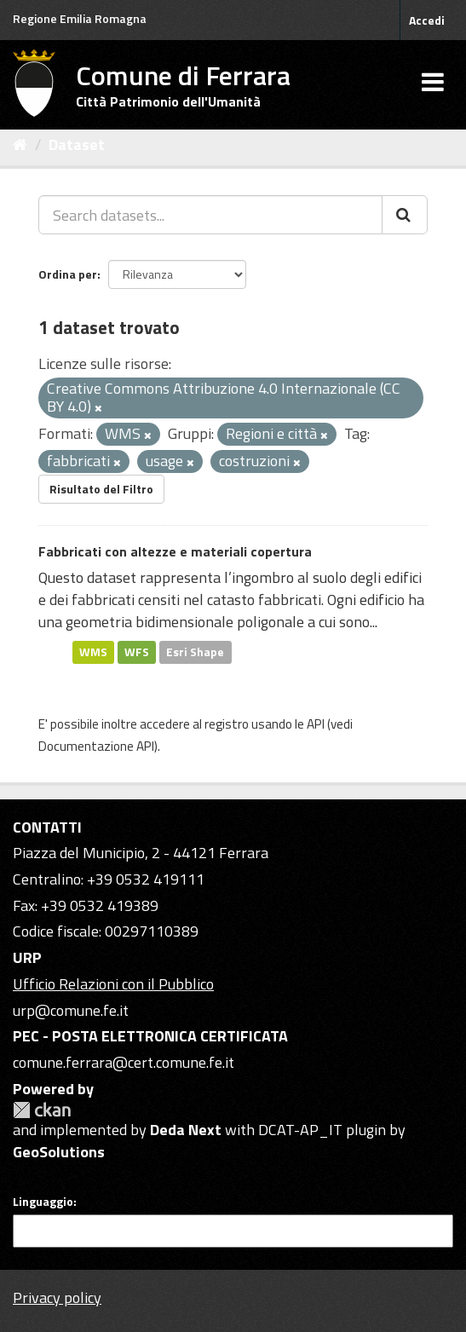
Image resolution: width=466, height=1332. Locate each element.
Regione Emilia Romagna (80, 18)
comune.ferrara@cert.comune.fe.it (123, 1062)
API (316, 724)
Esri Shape (195, 651)
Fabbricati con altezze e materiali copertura (175, 551)
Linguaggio (43, 1201)
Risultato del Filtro (101, 489)
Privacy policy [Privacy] (57, 1297)
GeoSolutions (59, 1151)
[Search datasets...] (210, 214)
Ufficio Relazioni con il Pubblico (113, 983)
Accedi (427, 20)
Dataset (77, 144)
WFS (136, 651)
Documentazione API (96, 746)
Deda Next (185, 1129)
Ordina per (67, 274)
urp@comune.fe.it (71, 1010)
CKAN (42, 1110)
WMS (93, 651)
